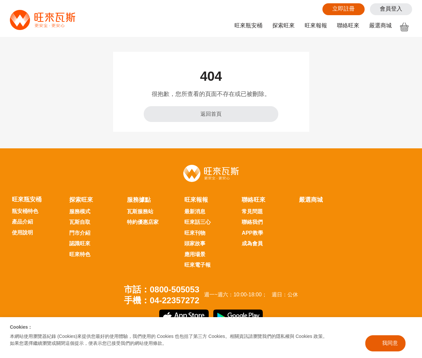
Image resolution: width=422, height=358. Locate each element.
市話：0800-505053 (161, 289)
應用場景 (194, 254)
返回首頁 (211, 114)
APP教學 (252, 233)
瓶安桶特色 (25, 211)
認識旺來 (79, 243)
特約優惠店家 (143, 222)
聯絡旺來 (348, 25)
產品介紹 (22, 221)
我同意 (390, 343)
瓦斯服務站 (140, 211)
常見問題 (252, 211)
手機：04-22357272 (161, 300)
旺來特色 (79, 254)
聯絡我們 (252, 222)
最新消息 (194, 211)
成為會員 (252, 243)
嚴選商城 (380, 25)
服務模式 (79, 211)
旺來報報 (316, 25)
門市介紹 (79, 233)
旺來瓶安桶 (248, 25)
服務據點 (139, 199)
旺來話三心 (197, 222)
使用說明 (22, 232)
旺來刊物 (194, 233)
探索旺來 (283, 25)
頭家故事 (194, 243)
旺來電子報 (197, 265)
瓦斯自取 (79, 222)
